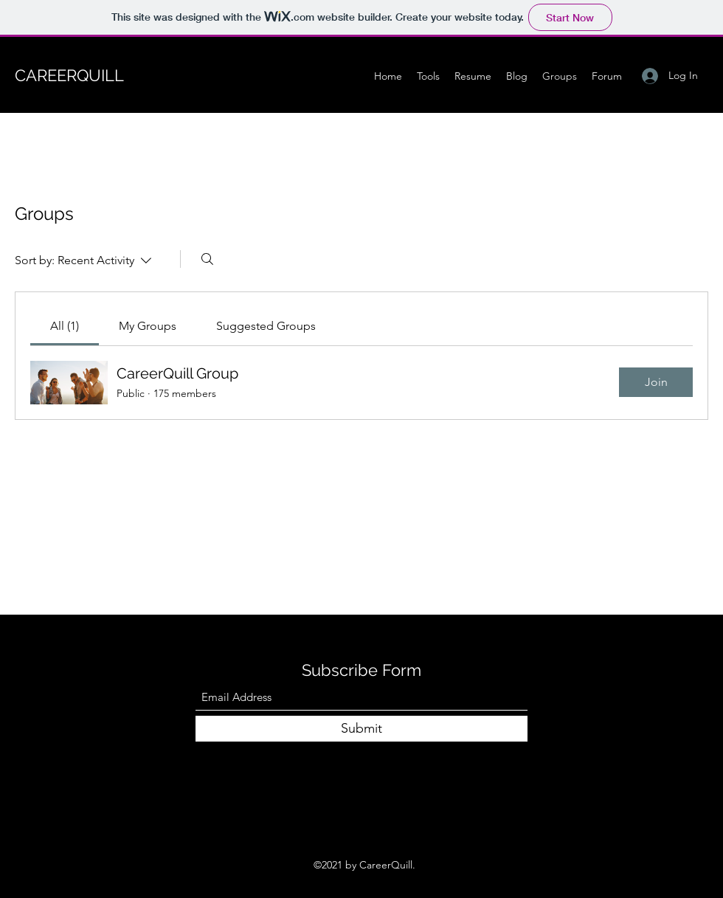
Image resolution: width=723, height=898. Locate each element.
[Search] (207, 259)
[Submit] (361, 729)
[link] (64, 326)
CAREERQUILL (69, 75)
